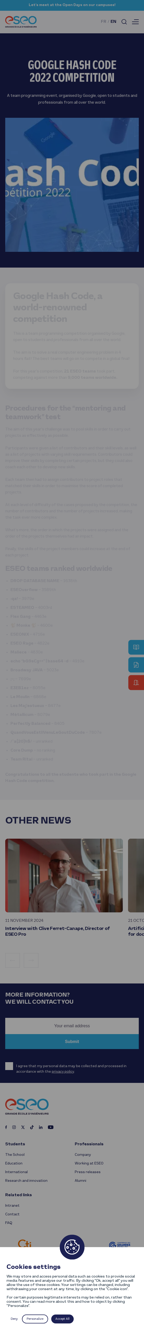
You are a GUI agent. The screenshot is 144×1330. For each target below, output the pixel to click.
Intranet (12, 1206)
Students (15, 1144)
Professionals (89, 1144)
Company (83, 1155)
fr (103, 21)
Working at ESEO (89, 1164)
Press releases (88, 1172)
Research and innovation (26, 1181)
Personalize (35, 1319)
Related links (18, 1195)
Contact (12, 1214)
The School (15, 1155)
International (16, 1172)
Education (13, 1164)
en (113, 21)
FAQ (8, 1223)
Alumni (80, 1181)
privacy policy (63, 1072)
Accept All (62, 1319)
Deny (14, 1319)
